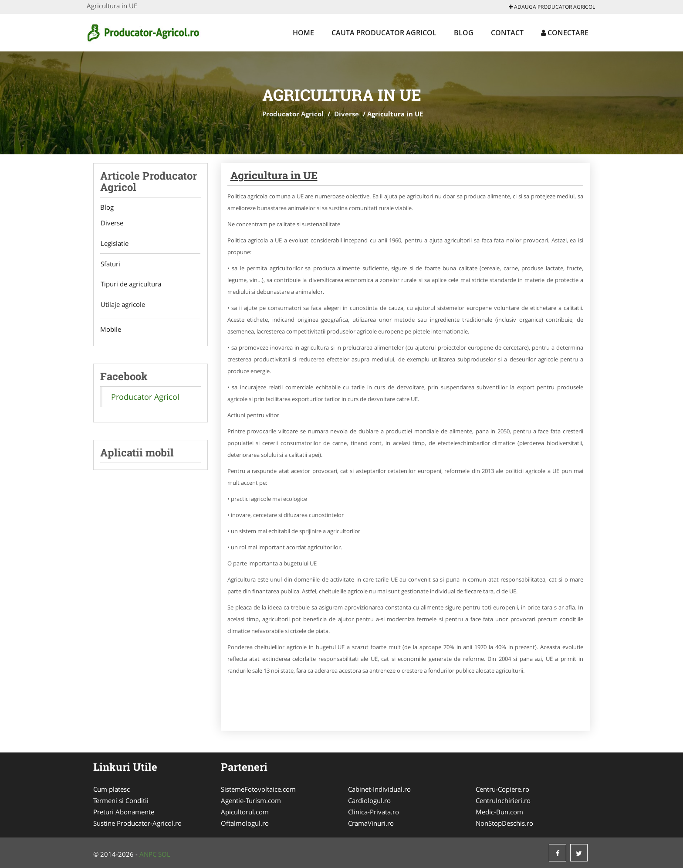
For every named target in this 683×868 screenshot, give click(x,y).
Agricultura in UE (274, 175)
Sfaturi (110, 264)
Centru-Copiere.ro (502, 789)
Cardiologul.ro (369, 800)
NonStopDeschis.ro (504, 823)
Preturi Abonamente (123, 811)
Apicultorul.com (245, 811)
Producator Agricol (293, 113)
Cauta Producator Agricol (383, 32)
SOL (164, 854)
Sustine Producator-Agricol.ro (137, 823)
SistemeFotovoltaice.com (258, 789)
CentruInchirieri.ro (503, 800)
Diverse (346, 113)
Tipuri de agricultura (130, 284)
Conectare (564, 32)
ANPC (147, 854)
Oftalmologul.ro (245, 823)
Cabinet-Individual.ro (379, 789)
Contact (507, 32)
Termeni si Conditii (121, 800)
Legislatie (114, 243)
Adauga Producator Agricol (552, 6)
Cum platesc (111, 789)
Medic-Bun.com (499, 811)
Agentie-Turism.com (251, 800)
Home (303, 32)
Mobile (110, 330)
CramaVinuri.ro (371, 823)
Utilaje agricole (122, 305)
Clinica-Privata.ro (373, 811)
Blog (463, 32)
